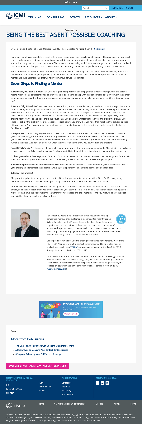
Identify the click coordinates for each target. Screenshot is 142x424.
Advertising (66, 390)
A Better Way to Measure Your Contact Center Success (41, 350)
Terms (133, 403)
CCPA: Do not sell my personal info (70, 403)
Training (34, 17)
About (110, 17)
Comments (99, 48)
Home (41, 403)
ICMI (41, 382)
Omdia (42, 390)
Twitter (74, 247)
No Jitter (10, 392)
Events (74, 17)
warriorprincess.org (56, 268)
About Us (66, 386)
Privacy (116, 403)
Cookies (99, 403)
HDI (8, 385)
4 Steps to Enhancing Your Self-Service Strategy (38, 354)
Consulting (55, 17)
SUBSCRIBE (117, 7)
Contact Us (67, 382)
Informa (71, 2)
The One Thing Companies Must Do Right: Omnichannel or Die (44, 345)
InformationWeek (14, 389)
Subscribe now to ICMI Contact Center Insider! (37, 365)
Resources (92, 17)
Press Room (67, 394)
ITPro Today (45, 386)
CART (129, 7)
